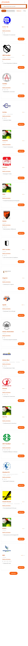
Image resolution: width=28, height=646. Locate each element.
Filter (24, 10)
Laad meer (13, 573)
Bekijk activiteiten (6, 30)
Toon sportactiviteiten (11, 10)
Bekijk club (21, 39)
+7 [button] (11, 475)
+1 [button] (21, 503)
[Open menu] (24, 2)
